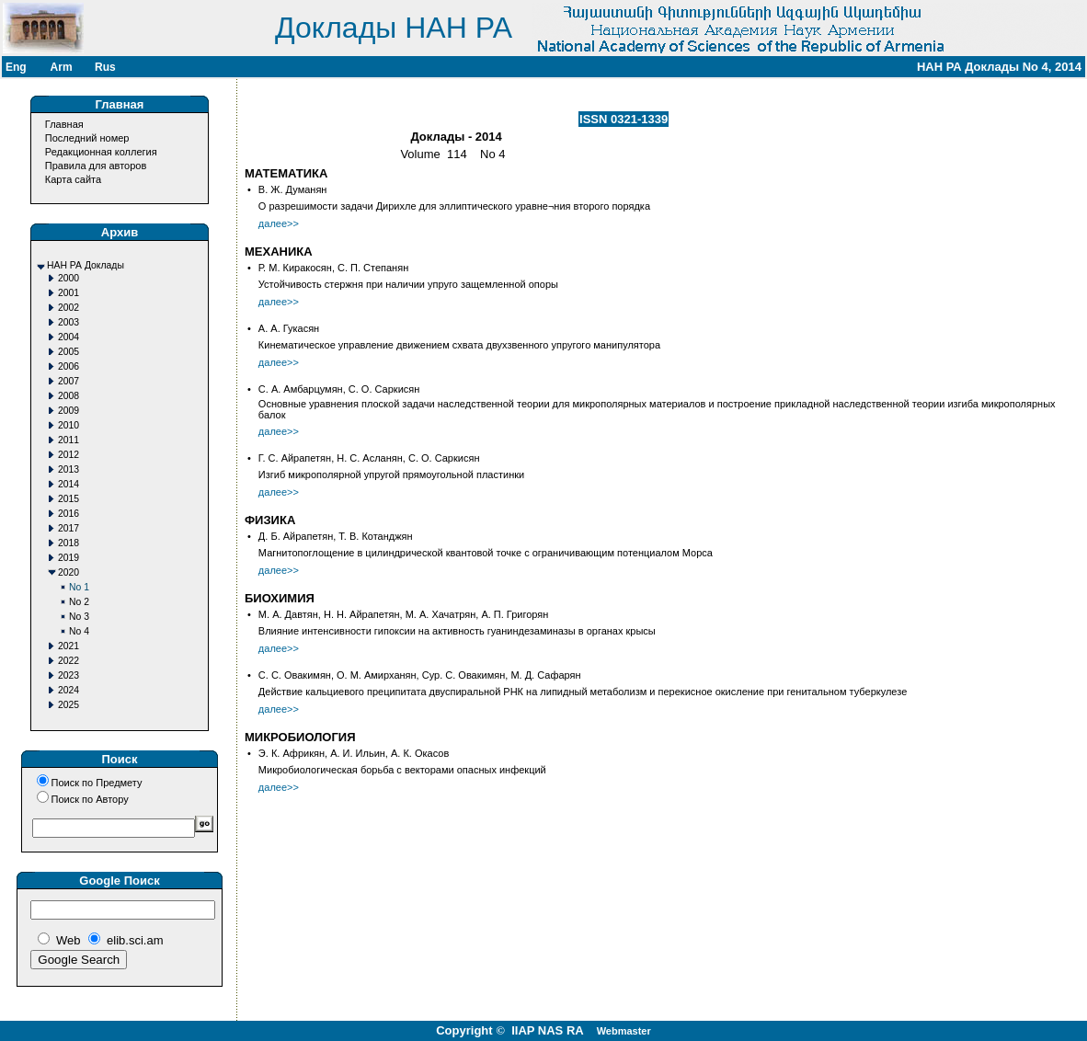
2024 (68, 690)
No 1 (79, 587)
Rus (105, 67)
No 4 (79, 631)
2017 (68, 528)
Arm (62, 67)
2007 (68, 381)
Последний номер (87, 137)
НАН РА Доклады (85, 265)
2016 (68, 514)
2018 (68, 543)
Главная (64, 124)
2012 (68, 455)
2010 (68, 425)
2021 (68, 646)
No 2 (79, 602)
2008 (68, 396)
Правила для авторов (95, 165)
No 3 (79, 617)
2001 (68, 293)
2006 (68, 366)
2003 (68, 322)
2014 (68, 484)
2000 (68, 278)
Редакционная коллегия (101, 151)
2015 (68, 499)
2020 (68, 572)
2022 (68, 661)
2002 (68, 308)
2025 (68, 705)
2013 (68, 469)
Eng (16, 67)
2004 (68, 337)
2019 (68, 558)
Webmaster (624, 1030)
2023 (68, 675)
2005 (68, 352)
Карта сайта (73, 179)
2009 (68, 411)
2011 (68, 440)
